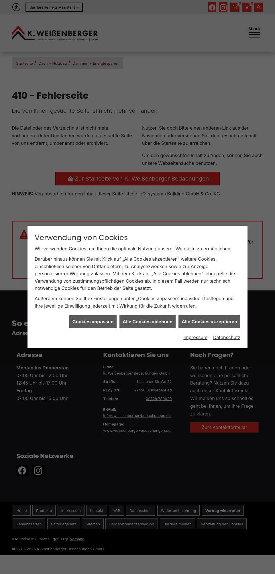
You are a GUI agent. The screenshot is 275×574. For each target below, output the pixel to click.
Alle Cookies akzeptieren (209, 311)
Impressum (195, 327)
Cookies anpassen (93, 311)
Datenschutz (226, 327)
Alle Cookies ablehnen (147, 311)
